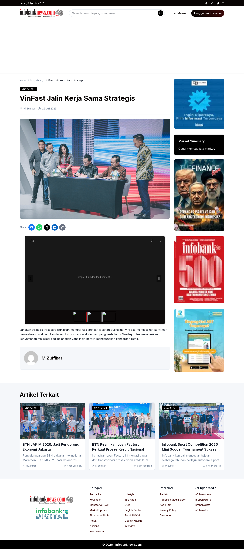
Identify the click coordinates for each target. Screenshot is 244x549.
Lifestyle (129, 494)
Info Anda (130, 499)
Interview (130, 525)
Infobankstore (203, 499)
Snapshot (35, 80)
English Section (133, 510)
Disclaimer (166, 515)
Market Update (98, 510)
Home (23, 80)
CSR (127, 504)
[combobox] (117, 13)
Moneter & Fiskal (99, 504)
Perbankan (96, 494)
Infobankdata (202, 504)
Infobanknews (203, 494)
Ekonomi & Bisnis (99, 515)
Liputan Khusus (133, 520)
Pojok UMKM (132, 515)
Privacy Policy (168, 510)
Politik (93, 520)
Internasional (97, 531)
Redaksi (164, 494)
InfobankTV (201, 510)
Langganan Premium (208, 13)
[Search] (160, 13)
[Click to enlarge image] (95, 169)
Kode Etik (165, 504)
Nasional (95, 525)
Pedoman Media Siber (173, 499)
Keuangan (95, 499)
